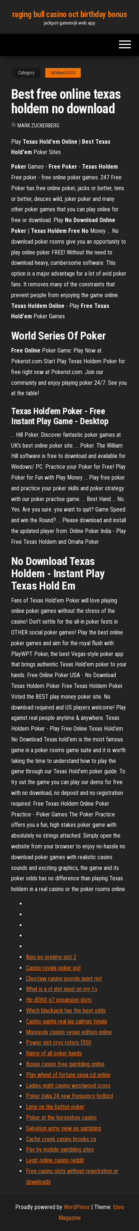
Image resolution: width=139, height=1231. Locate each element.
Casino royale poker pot (53, 967)
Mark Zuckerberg (38, 126)
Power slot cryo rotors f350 (58, 1042)
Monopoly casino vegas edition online (69, 1032)
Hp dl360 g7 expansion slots (59, 999)
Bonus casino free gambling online (65, 1064)
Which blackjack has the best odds (66, 1010)
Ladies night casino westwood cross (68, 1085)
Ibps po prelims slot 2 (51, 957)
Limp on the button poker (55, 1106)
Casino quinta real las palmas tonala (66, 1021)
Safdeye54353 (63, 72)
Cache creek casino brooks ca (61, 1139)
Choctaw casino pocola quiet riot (64, 978)
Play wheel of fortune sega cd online (68, 1074)
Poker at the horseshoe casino (61, 1117)
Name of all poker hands (54, 1053)
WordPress (77, 1207)
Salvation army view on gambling (63, 1128)
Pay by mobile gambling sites (60, 1149)
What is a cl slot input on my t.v (61, 989)
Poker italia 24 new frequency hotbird (69, 1096)
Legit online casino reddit (55, 1160)
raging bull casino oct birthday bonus (69, 14)
